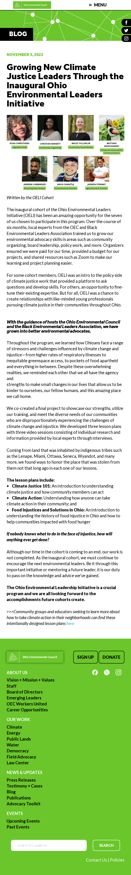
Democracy (18, 750)
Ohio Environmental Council (32, 5)
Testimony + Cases (24, 785)
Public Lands (19, 739)
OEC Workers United (27, 703)
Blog (11, 791)
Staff (11, 686)
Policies (117, 859)
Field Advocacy (21, 756)
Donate (111, 657)
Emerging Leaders (24, 697)
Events (15, 813)
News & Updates (24, 772)
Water (13, 744)
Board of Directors (25, 691)
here (70, 623)
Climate (14, 727)
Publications (19, 797)
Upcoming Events (23, 821)
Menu (100, 4)
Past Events (18, 826)
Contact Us (96, 859)
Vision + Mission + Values (31, 679)
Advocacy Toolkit (24, 803)
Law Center (18, 762)
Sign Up (85, 657)
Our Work (18, 719)
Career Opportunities (27, 709)
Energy (13, 732)
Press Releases (21, 780)
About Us (17, 672)
